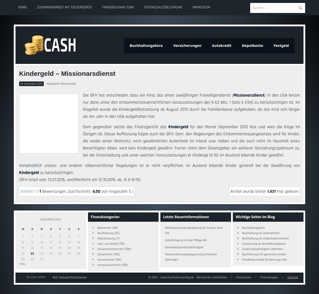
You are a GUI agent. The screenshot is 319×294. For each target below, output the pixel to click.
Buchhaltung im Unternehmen (261, 233)
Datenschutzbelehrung (163, 7)
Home (22, 7)
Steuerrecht (104, 254)
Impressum (201, 7)
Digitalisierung (106, 239)
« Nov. (22, 264)
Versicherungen (187, 45)
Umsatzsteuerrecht (109, 265)
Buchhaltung (105, 233)
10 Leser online (35, 277)
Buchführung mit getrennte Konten (264, 254)
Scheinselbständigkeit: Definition (262, 249)
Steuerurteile (68, 84)
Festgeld (281, 45)
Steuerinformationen (110, 249)
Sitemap (292, 277)
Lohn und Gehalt (107, 244)
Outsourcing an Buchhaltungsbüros (264, 244)
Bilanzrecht (104, 228)
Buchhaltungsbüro (146, 45)
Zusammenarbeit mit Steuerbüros (64, 7)
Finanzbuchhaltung (118, 7)
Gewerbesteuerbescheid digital (184, 247)
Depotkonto (252, 45)
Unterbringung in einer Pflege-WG (186, 240)
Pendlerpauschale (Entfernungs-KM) (264, 260)
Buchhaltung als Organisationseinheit (265, 239)
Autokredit (221, 45)
